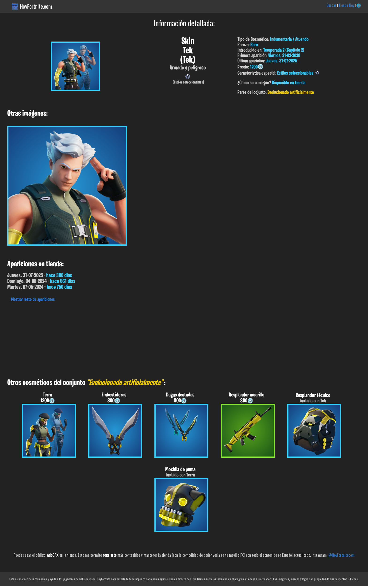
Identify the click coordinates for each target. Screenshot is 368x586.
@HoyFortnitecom (341, 555)
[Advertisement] (141, 339)
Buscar (331, 5)
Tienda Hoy (346, 5)
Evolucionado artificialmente (291, 92)
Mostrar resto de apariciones (33, 299)
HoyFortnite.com (36, 6)
